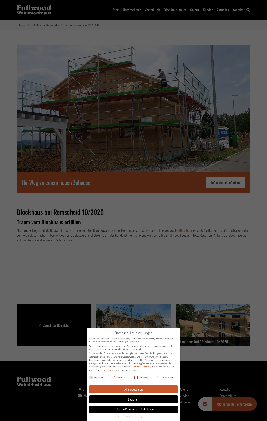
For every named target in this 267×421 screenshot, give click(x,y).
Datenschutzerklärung (141, 368)
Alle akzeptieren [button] (133, 391)
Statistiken (119, 379)
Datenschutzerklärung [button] (135, 418)
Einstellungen (109, 371)
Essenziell (96, 379)
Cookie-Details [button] (121, 418)
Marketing (141, 379)
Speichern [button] (133, 401)
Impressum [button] (147, 418)
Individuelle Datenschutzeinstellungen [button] (133, 411)
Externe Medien (166, 379)
